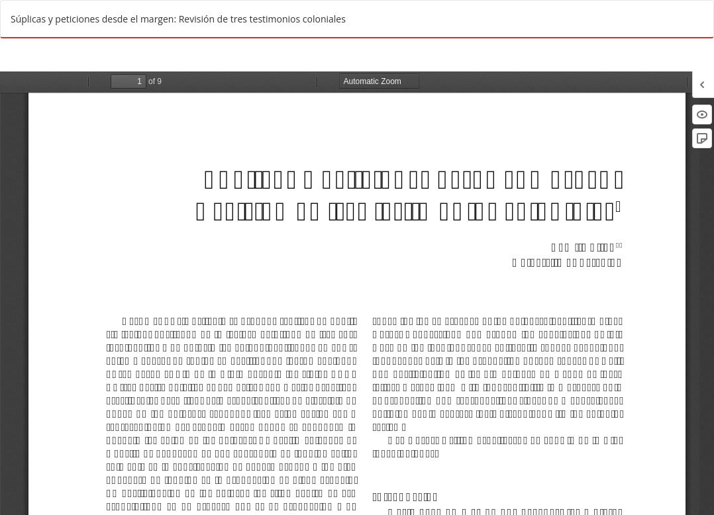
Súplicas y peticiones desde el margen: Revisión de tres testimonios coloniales (178, 19)
